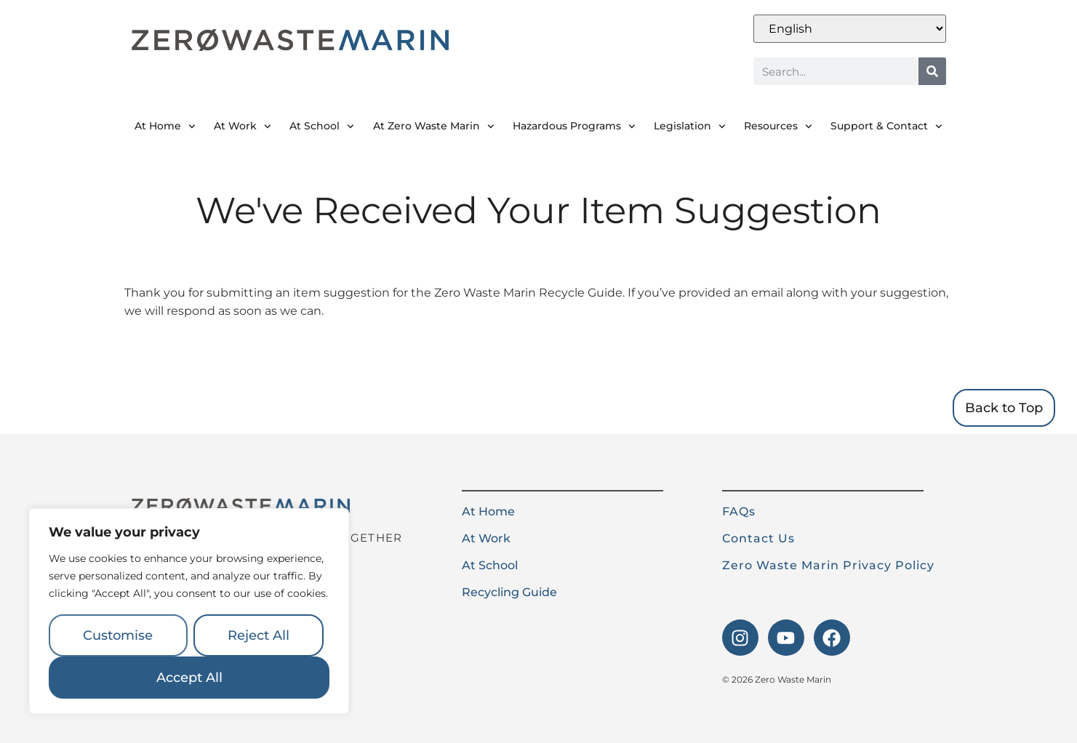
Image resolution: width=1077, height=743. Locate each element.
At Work (242, 126)
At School (321, 126)
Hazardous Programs (574, 126)
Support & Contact (886, 126)
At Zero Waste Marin (434, 126)
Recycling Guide (509, 592)
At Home (165, 126)
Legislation (690, 126)
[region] (189, 611)
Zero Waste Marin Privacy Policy (828, 565)
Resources (778, 126)
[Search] (932, 71)
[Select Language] (849, 29)
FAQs (739, 511)
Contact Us (758, 538)
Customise (118, 635)
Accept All (189, 678)
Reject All (258, 635)
